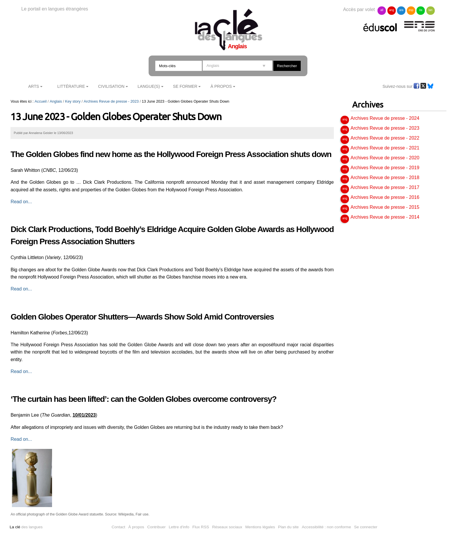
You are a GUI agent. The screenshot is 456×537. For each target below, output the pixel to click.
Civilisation (111, 86)
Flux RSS (200, 527)
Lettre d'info (179, 527)
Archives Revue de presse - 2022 (384, 137)
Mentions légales (260, 527)
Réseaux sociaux (227, 527)
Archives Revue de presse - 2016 (384, 197)
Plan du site (288, 527)
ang (391, 10)
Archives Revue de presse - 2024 (384, 118)
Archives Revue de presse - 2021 (384, 147)
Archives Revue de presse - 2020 (384, 157)
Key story (73, 101)
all (381, 10)
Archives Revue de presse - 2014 (384, 217)
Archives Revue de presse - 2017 (384, 187)
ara (401, 10)
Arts (33, 86)
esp (411, 10)
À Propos (221, 86)
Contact (118, 527)
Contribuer (156, 527)
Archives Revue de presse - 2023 (111, 101)
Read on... (21, 201)
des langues (26, 527)
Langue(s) (149, 86)
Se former (185, 86)
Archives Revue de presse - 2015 (384, 207)
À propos (136, 527)
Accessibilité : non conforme (326, 527)
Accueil (41, 101)
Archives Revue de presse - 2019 (384, 167)
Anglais (56, 101)
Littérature (71, 86)
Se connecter (365, 527)
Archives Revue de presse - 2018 (384, 177)
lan (430, 10)
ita (420, 10)
